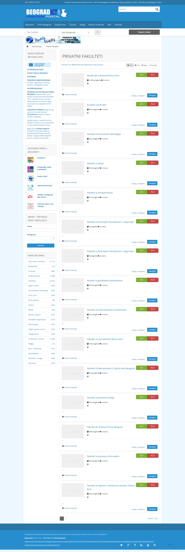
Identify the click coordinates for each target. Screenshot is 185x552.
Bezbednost (32, 266)
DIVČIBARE (31, 76)
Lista (129, 65)
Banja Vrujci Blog (102, 541)
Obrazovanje (37, 46)
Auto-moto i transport (36, 261)
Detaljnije (152, 95)
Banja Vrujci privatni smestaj (77, 541)
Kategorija (31, 234)
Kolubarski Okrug (51, 541)
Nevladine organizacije (37, 319)
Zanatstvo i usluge (35, 358)
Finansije (31, 271)
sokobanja (28, 541)
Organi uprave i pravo (36, 329)
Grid (137, 65)
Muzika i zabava (34, 315)
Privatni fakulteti (52, 46)
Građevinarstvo (34, 276)
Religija (31, 344)
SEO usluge (34, 541)
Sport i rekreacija (34, 348)
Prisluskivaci (32, 114)
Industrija (32, 281)
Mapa (144, 65)
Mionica (94, 541)
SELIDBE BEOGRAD (34, 88)
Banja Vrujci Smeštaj (46, 545)
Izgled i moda (33, 286)
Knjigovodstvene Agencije (32, 545)
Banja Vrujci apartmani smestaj (117, 541)
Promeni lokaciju (32, 2)
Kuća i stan (32, 295)
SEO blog (89, 541)
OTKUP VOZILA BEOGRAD (37, 73)
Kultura (31, 305)
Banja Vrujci (41, 541)
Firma (29, 226)
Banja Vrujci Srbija (132, 541)
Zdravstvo (32, 363)
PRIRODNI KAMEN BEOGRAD (38, 80)
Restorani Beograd (148, 541)
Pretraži (41, 245)
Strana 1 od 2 (153, 518)
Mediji (30, 310)
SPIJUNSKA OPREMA (35, 110)
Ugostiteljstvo (33, 353)
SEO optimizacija (60, 538)
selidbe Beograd (42, 128)
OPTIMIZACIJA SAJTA (35, 69)
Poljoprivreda (33, 334)
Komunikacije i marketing (38, 290)
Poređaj (153, 65)
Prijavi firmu (144, 32)
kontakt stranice (44, 125)
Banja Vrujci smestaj (63, 541)
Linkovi (140, 541)
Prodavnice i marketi (36, 339)
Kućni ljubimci (33, 300)
